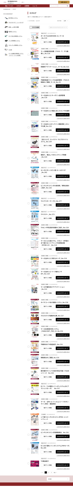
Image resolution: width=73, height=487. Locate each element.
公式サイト (11, 3)
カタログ (19, 6)
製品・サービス (9, 6)
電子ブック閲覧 (48, 42)
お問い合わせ (64, 2)
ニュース (35, 6)
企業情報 (27, 6)
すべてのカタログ (8, 14)
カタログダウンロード (62, 42)
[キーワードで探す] (68, 6)
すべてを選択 (34, 27)
